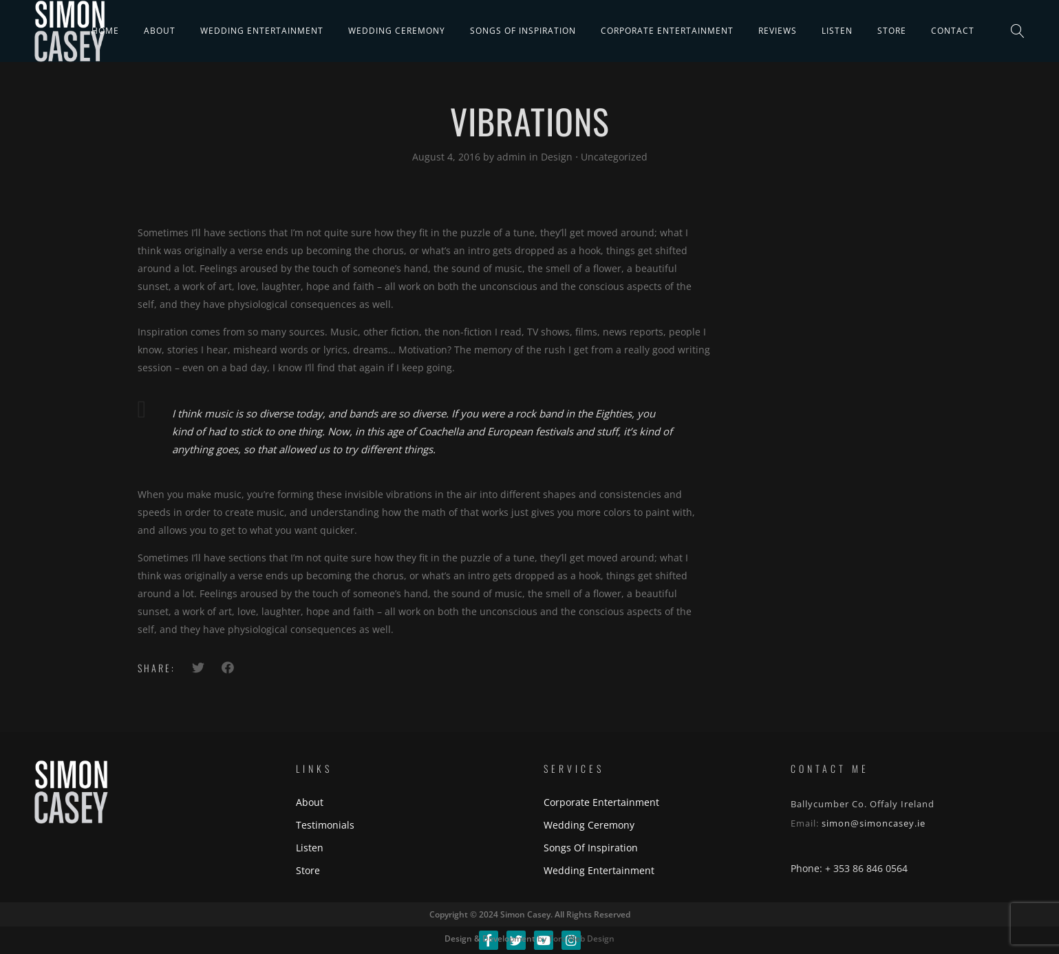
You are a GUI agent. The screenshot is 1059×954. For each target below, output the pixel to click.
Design (557, 156)
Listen (837, 31)
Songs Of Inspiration (523, 31)
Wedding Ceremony (396, 31)
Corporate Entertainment (667, 31)
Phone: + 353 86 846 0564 (849, 868)
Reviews (777, 31)
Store (891, 31)
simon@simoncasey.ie (874, 823)
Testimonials (325, 824)
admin (513, 156)
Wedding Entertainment (261, 31)
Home (105, 31)
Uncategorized (614, 156)
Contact (952, 31)
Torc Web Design (581, 938)
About (159, 31)
